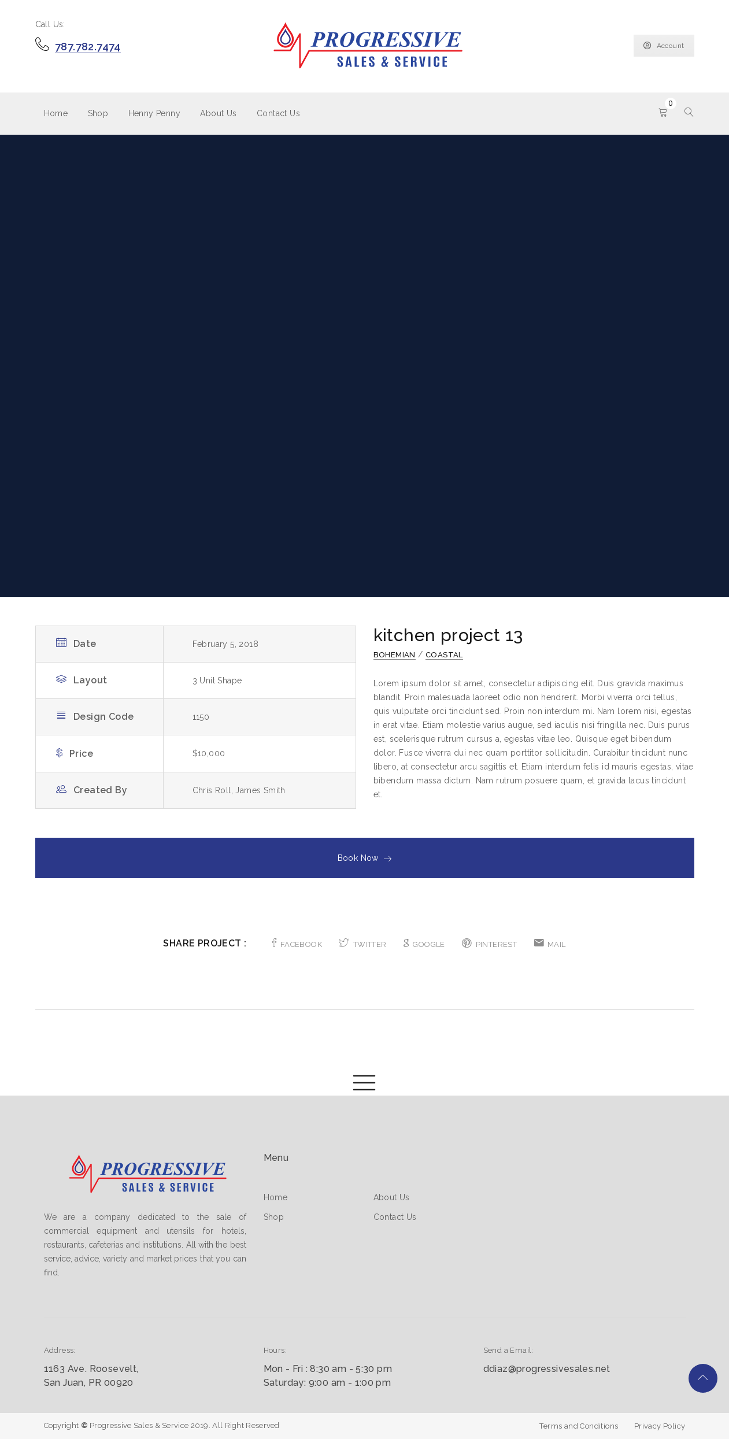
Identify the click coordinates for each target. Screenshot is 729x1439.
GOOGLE (424, 944)
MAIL (550, 944)
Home (56, 113)
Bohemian (394, 654)
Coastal (444, 654)
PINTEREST (489, 944)
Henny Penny (154, 113)
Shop (98, 113)
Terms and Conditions (578, 1426)
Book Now (365, 858)
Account (663, 46)
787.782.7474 (88, 46)
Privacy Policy (660, 1426)
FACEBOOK (297, 944)
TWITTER (362, 944)
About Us (218, 113)
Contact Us (278, 113)
